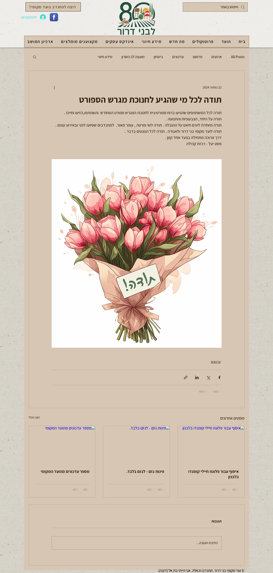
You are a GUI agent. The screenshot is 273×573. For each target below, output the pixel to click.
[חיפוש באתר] (216, 7)
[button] (34, 57)
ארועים (216, 56)
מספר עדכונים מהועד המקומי (65, 471)
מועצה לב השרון (132, 56)
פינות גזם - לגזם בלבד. (145, 471)
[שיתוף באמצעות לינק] (185, 377)
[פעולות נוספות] (54, 87)
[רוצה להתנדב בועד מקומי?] (53, 6)
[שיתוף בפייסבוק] (219, 377)
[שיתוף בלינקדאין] (197, 377)
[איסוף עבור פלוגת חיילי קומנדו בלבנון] (211, 444)
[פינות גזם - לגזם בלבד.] (136, 444)
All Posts (238, 56)
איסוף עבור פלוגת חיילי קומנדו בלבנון (213, 474)
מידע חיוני (105, 56)
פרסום (197, 56)
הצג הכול (34, 417)
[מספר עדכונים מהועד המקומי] (62, 444)
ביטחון (158, 56)
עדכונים (178, 56)
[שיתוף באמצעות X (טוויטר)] (208, 377)
